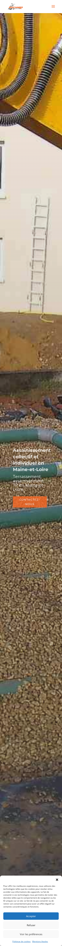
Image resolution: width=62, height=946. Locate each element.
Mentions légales (40, 941)
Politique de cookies (21, 941)
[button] (57, 879)
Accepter (31, 916)
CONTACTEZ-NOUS (30, 502)
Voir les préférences (31, 934)
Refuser (31, 925)
